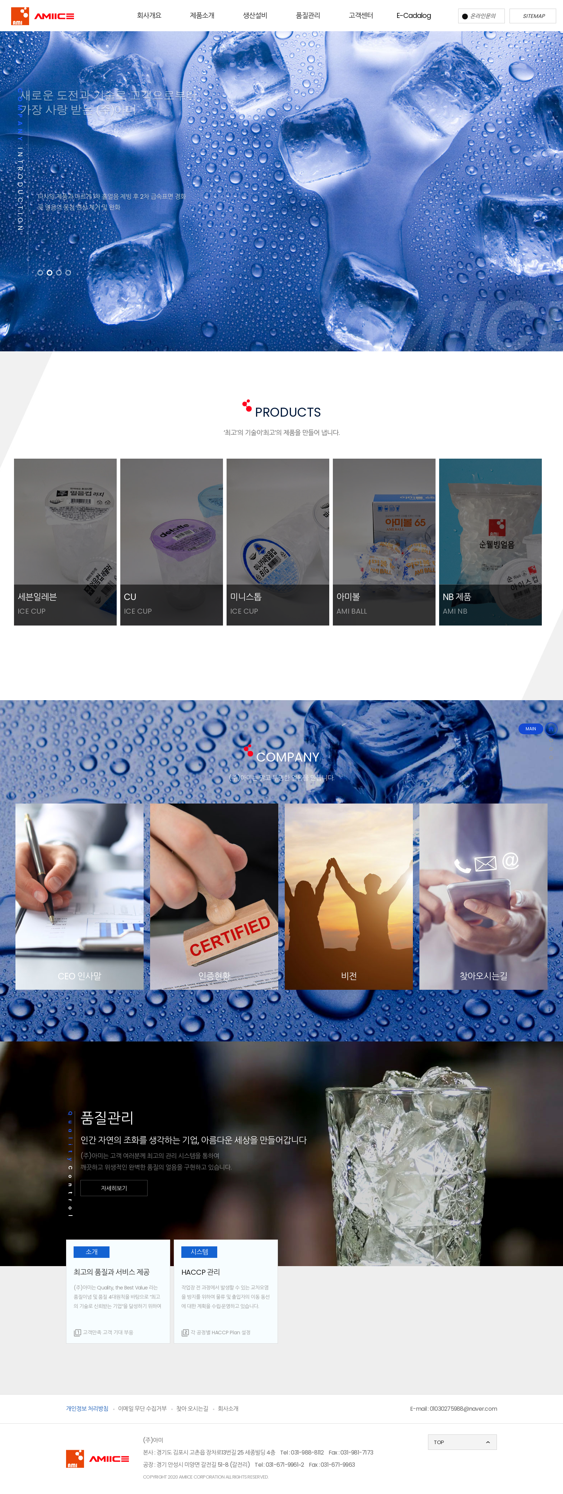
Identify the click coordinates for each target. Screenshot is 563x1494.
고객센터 (361, 15)
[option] (281, 182)
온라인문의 (478, 16)
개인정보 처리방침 (87, 1409)
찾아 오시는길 (192, 1409)
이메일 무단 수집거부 (142, 1409)
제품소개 (202, 15)
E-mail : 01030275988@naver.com (453, 1409)
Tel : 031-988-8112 (302, 1452)
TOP (439, 1442)
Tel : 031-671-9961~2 (279, 1465)
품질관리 (308, 15)
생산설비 (255, 15)
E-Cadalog (414, 15)
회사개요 (149, 15)
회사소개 (228, 1409)
